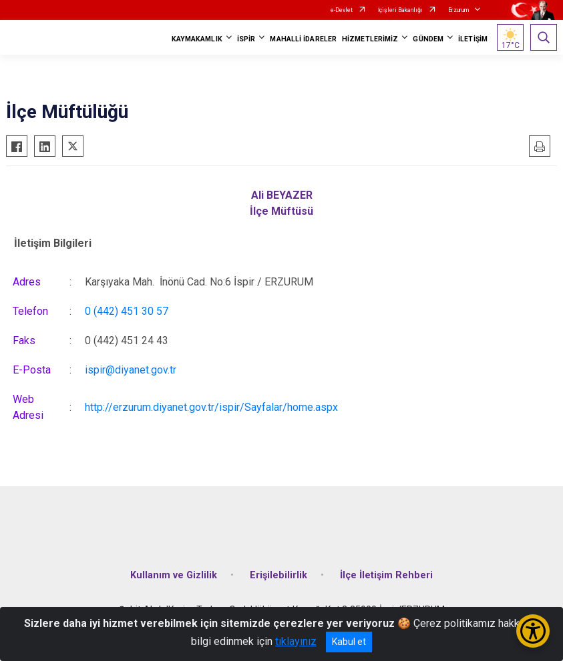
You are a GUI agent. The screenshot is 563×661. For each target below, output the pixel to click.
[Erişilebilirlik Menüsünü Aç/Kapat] (533, 631)
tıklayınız (296, 641)
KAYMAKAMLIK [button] (197, 39)
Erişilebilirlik (278, 575)
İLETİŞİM (473, 39)
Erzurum (458, 10)
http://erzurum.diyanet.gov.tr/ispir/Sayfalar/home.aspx (211, 407)
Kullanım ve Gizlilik (173, 575)
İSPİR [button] (246, 39)
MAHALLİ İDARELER (303, 39)
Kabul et (349, 641)
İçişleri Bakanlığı (400, 10)
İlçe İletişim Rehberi (386, 575)
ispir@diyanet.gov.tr (130, 370)
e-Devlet (342, 10)
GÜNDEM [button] (428, 39)
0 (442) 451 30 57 (126, 311)
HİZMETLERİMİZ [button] (370, 39)
